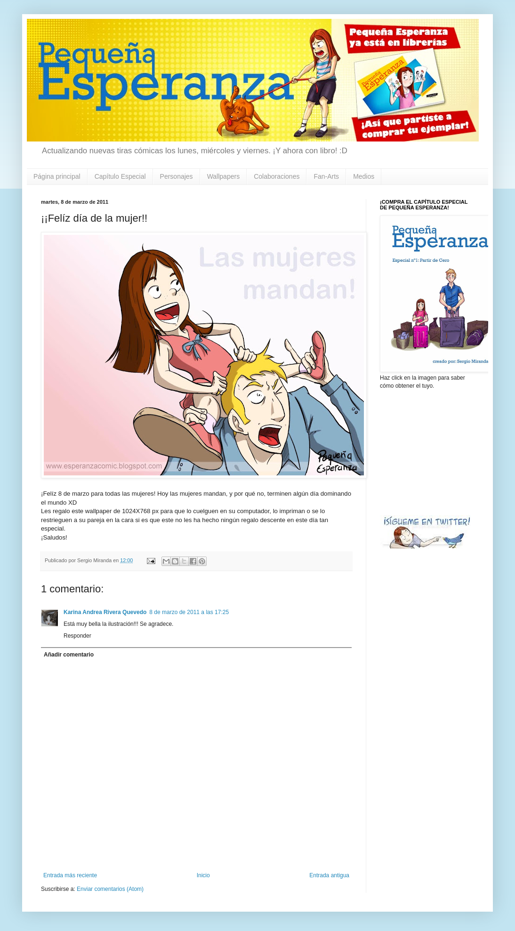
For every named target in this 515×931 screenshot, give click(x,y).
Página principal (56, 176)
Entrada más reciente (70, 875)
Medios (363, 176)
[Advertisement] (427, 451)
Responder (77, 635)
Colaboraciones (276, 176)
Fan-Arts (326, 176)
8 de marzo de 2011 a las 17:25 (189, 612)
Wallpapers (223, 176)
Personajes (176, 176)
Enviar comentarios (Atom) (110, 889)
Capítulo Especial (120, 176)
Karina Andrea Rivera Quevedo (105, 612)
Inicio (203, 875)
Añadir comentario (69, 654)
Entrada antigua (329, 875)
